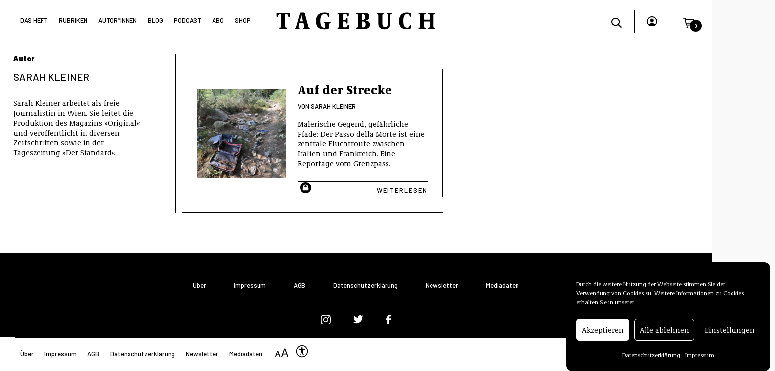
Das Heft (34, 20)
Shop (243, 20)
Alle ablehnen (664, 331)
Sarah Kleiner (333, 106)
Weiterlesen (402, 190)
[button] (688, 21)
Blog (155, 20)
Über (199, 285)
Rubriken (73, 20)
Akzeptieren (603, 331)
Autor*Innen (117, 20)
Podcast (187, 20)
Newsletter (442, 285)
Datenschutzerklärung (651, 356)
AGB (299, 285)
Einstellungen (730, 331)
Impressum (699, 356)
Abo (218, 20)
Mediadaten (502, 285)
